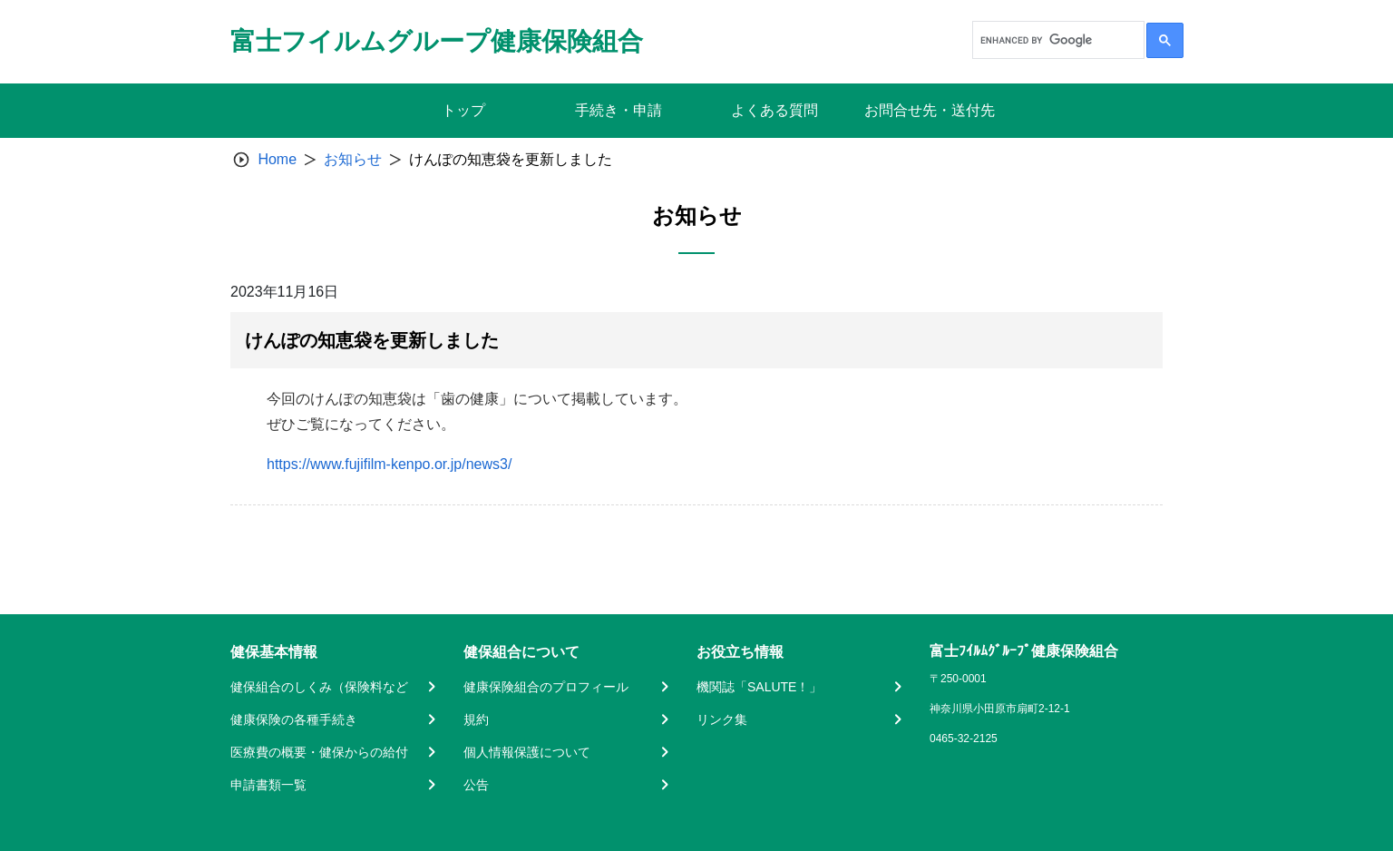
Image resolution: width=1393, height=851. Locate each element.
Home (277, 159)
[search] (1056, 40)
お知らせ (353, 159)
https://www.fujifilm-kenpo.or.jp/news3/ (389, 464)
